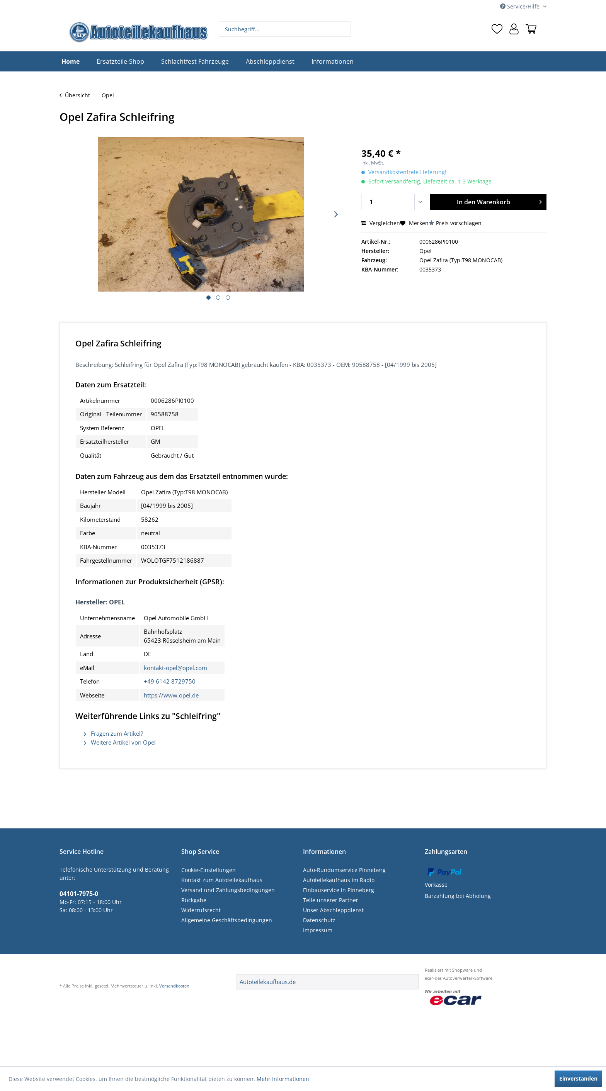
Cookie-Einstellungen (208, 870)
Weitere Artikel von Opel (120, 742)
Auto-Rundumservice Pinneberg (344, 870)
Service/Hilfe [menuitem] (520, 6)
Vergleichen (380, 223)
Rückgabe (193, 900)
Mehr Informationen (283, 1079)
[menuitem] (285, 29)
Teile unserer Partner (330, 900)
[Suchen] (344, 29)
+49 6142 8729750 (170, 681)
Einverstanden (578, 1078)
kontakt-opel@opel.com (175, 668)
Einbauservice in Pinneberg (338, 890)
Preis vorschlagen (459, 223)
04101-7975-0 (79, 893)
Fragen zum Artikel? (113, 733)
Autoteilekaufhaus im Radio (338, 880)
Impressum (317, 930)
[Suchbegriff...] (285, 29)
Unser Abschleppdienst (333, 910)
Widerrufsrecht (201, 910)
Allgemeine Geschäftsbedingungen (226, 920)
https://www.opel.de (171, 695)
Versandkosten (174, 986)
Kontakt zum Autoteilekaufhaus (221, 880)
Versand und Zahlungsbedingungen (228, 890)
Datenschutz (319, 920)
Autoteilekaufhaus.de (268, 982)
